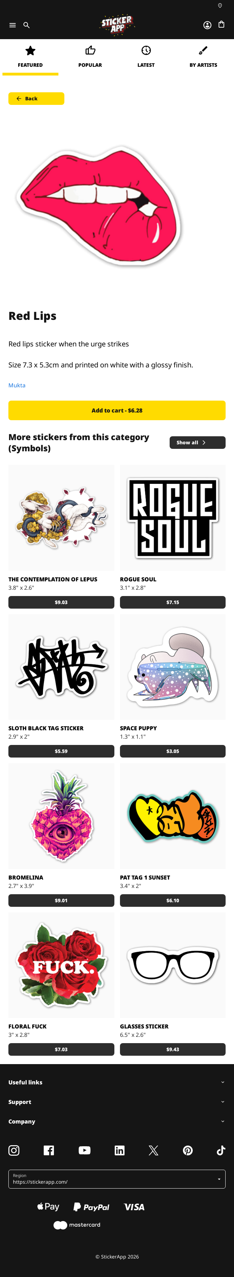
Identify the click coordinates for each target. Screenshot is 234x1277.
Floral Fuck (27, 1026)
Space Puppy (138, 728)
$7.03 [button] (61, 1049)
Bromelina (25, 877)
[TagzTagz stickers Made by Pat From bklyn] (173, 816)
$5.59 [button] (61, 751)
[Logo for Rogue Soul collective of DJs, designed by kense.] (173, 518)
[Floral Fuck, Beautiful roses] (61, 965)
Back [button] (26, 98)
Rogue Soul (138, 579)
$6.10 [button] (172, 900)
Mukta (17, 385)
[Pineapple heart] (61, 816)
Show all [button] (192, 442)
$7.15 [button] (172, 602)
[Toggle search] (25, 25)
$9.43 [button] (172, 1049)
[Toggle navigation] (12, 25)
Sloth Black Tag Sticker (46, 728)
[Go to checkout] (221, 24)
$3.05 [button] (172, 751)
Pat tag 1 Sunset (145, 877)
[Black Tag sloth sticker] (61, 667)
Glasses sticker (144, 1026)
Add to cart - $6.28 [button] (117, 410)
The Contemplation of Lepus (52, 579)
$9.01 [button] (61, 900)
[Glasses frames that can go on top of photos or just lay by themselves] (173, 965)
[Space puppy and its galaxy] (173, 667)
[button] (114, 1179)
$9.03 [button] (61, 602)
